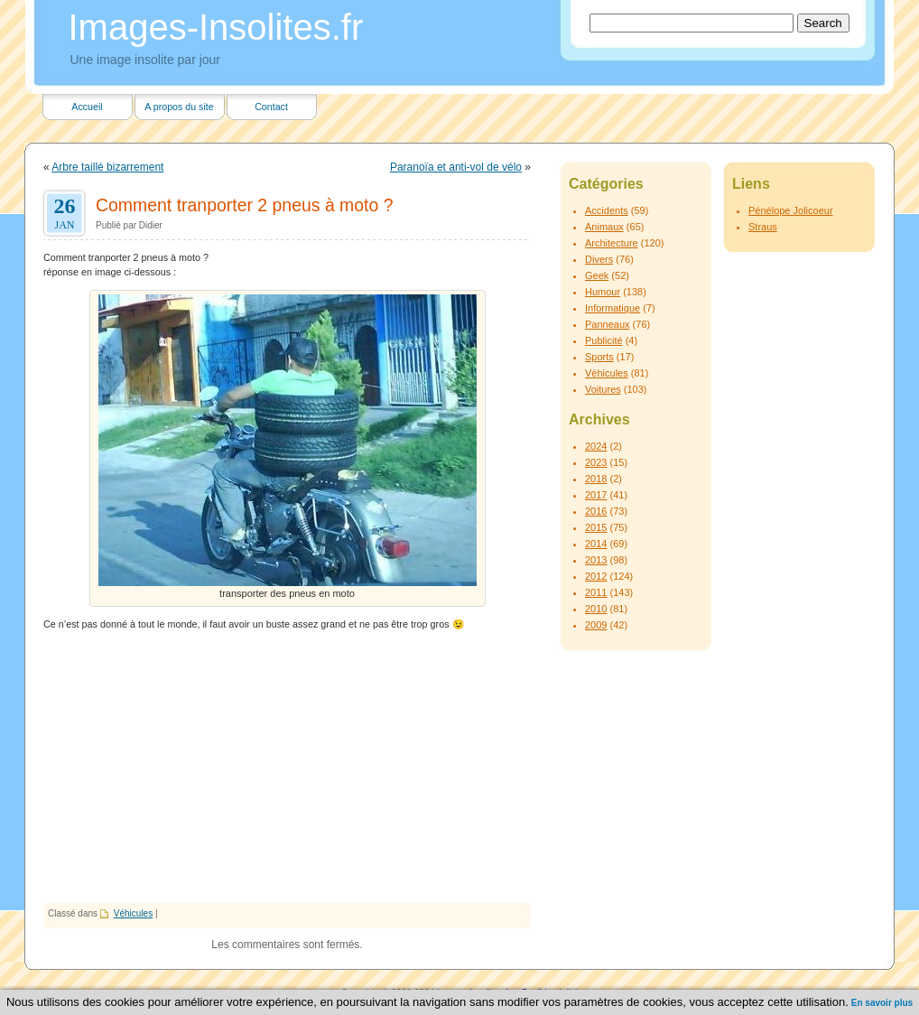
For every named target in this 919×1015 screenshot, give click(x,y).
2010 (596, 608)
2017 (596, 494)
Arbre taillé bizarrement (107, 167)
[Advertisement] (287, 767)
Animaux (604, 226)
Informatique (612, 308)
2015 (596, 527)
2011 (596, 592)
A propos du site (178, 106)
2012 (596, 576)
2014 (596, 543)
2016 (596, 511)
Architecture (611, 242)
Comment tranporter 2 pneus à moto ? (245, 205)
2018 (596, 478)
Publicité (604, 340)
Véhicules (133, 913)
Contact (271, 106)
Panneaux (607, 324)
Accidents (606, 210)
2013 (596, 559)
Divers (599, 259)
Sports (599, 356)
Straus (762, 226)
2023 (596, 462)
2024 (596, 446)
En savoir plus (882, 1003)
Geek (596, 275)
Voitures (603, 389)
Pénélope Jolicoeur (790, 210)
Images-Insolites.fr (216, 27)
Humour (602, 291)
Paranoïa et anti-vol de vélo (456, 167)
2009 (596, 624)
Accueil (86, 106)
